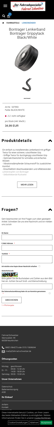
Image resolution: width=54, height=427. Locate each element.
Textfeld (5, 254)
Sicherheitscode (8, 271)
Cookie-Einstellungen (18, 422)
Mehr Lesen (27, 184)
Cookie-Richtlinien (42, 418)
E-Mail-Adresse (7, 243)
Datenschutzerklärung (12, 291)
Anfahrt (5, 404)
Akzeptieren (46, 422)
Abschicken (11, 300)
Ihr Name (5, 233)
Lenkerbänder (29, 23)
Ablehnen (34, 422)
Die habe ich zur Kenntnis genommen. (24, 291)
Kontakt (5, 407)
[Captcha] (27, 286)
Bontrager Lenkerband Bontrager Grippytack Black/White (27, 33)
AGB (4, 392)
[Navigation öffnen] (5, 6)
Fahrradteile (12, 23)
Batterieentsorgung (10, 389)
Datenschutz (7, 386)
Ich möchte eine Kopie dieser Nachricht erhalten (19, 266)
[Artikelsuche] (3, 16)
